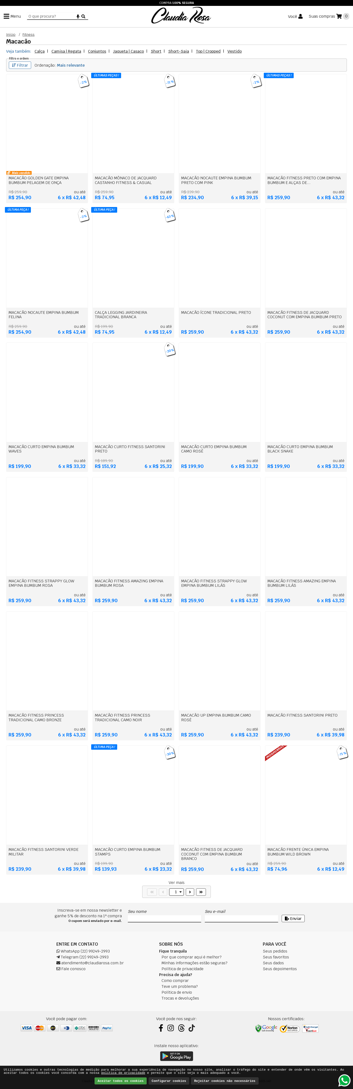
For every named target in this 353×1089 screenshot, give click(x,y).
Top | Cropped (208, 51)
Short (156, 51)
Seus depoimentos (280, 968)
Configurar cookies (169, 1081)
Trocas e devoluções (180, 998)
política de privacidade (123, 1073)
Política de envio (177, 992)
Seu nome (137, 911)
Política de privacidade (182, 968)
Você (292, 16)
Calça (40, 51)
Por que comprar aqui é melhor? (192, 957)
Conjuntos (97, 51)
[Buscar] (83, 16)
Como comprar (175, 980)
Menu (16, 16)
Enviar (293, 918)
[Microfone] (78, 16)
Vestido (234, 51)
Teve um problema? (180, 986)
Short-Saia (178, 51)
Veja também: (18, 51)
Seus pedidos (275, 951)
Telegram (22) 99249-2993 (82, 957)
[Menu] (12, 16)
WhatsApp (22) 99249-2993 (83, 951)
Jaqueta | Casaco (128, 51)
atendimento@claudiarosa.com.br (90, 963)
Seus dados (273, 963)
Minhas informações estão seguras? (194, 963)
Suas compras (322, 16)
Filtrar (20, 65)
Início (10, 34)
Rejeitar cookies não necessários (224, 1081)
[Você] (295, 16)
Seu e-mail (215, 911)
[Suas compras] (329, 16)
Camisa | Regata (66, 51)
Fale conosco (71, 968)
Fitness (29, 34)
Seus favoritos (276, 957)
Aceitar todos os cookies (120, 1081)
